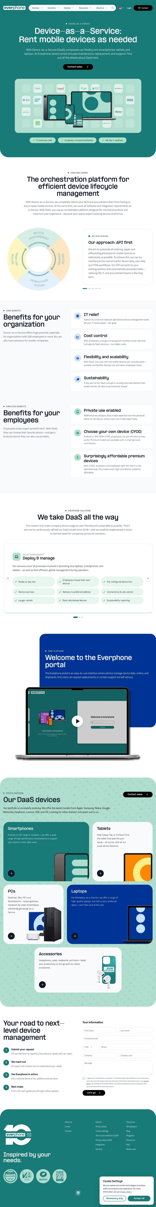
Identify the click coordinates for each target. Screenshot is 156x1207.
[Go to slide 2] (79, 617)
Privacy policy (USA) (104, 1140)
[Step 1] (85, 288)
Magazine (130, 1135)
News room (131, 1149)
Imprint (99, 1122)
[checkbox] (84, 1078)
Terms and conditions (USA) (107, 1135)
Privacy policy (101, 1126)
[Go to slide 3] (82, 617)
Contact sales (78, 67)
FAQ (128, 1144)
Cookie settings (102, 1131)
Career (67, 1126)
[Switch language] (122, 7)
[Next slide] (148, 578)
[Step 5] (99, 288)
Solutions (53, 7)
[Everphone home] (14, 8)
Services (37, 7)
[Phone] (91, 1046)
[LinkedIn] (78, 1193)
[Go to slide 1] (75, 617)
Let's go (94, 1093)
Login (129, 7)
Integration (100, 1144)
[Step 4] (96, 288)
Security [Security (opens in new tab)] (99, 1149)
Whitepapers (131, 1126)
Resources (85, 7)
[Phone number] (126, 1046)
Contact (143, 7)
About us (101, 7)
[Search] (112, 8)
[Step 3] (93, 288)
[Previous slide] (8, 578)
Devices (69, 7)
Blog (128, 1131)
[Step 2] (89, 288)
